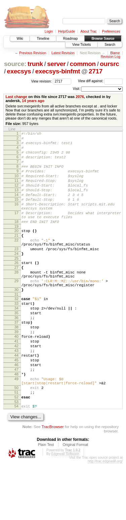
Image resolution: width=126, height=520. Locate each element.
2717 (95, 71)
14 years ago (33, 101)
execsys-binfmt (57, 71)
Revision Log (110, 57)
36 (16, 355)
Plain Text (46, 501)
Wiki (20, 38)
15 (16, 214)
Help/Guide (66, 31)
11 (16, 191)
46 (16, 412)
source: (15, 63)
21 (16, 257)
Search (109, 44)
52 (16, 452)
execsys (19, 71)
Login (49, 31)
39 (16, 372)
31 (16, 328)
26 (16, 289)
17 (16, 230)
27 (16, 295)
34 (16, 344)
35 (16, 349)
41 (16, 384)
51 (16, 446)
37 (16, 361)
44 (16, 401)
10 (16, 185)
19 (16, 247)
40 (16, 378)
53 (16, 457)
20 (16, 251)
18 (16, 241)
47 (16, 418)
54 (16, 462)
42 (16, 389)
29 (16, 311)
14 (16, 208)
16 (16, 219)
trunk (35, 63)
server (56, 63)
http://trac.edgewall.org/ (105, 518)
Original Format (75, 501)
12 (16, 196)
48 (16, 424)
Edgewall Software (65, 510)
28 (16, 300)
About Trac (88, 31)
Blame (115, 53)
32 (16, 332)
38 (16, 366)
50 (16, 440)
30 (16, 322)
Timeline (43, 38)
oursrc (109, 63)
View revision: (41, 81)
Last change (16, 97)
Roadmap (70, 38)
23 (16, 273)
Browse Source (102, 38)
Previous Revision (32, 53)
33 (16, 338)
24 (16, 279)
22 (16, 262)
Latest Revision (62, 53)
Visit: (76, 89)
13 (16, 202)
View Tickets (81, 44)
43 (16, 395)
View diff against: (100, 81)
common (83, 63)
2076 (80, 97)
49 (16, 429)
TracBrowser (53, 483)
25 (16, 285)
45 (16, 406)
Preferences (111, 31)
